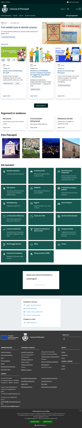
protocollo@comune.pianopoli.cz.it (10, 402)
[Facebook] (64, 9)
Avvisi (5, 23)
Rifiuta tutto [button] (47, 421)
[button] (41, 425)
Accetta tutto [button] (35, 421)
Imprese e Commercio (27, 360)
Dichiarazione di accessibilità (49, 387)
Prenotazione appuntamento (29, 378)
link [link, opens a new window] (56, 418)
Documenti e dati (5, 369)
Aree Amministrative (6, 355)
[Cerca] (79, 9)
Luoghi (63, 366)
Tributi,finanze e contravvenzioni (50, 357)
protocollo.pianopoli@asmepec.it (10, 406)
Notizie (61, 65)
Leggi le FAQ (24, 384)
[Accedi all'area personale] (73, 2)
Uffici (2, 358)
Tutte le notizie (41, 106)
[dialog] (41, 418)
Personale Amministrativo (8, 367)
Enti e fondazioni (5, 361)
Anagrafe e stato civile (27, 352)
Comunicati (65, 355)
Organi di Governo (6, 352)
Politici (3, 364)
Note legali (44, 384)
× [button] (80, 410)
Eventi (63, 369)
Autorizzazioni (45, 365)
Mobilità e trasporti (26, 370)
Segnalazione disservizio (27, 381)
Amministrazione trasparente (49, 378)
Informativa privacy (46, 381)
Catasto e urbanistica (27, 365)
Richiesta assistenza (26, 387)
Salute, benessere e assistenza (49, 362)
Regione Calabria (5, 2)
